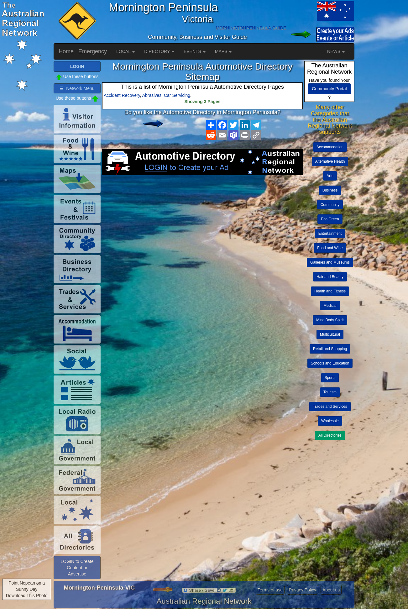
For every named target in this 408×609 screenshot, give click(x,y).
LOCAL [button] (125, 51)
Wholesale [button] (330, 421)
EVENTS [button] (195, 51)
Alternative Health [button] (330, 161)
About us (331, 589)
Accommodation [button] (329, 147)
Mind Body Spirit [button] (329, 320)
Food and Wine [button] (330, 248)
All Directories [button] (330, 435)
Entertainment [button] (330, 233)
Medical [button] (329, 305)
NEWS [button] (336, 51)
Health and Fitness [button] (330, 291)
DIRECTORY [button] (159, 51)
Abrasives (151, 95)
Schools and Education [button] (330, 363)
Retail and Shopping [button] (330, 349)
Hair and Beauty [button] (329, 277)
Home (66, 51)
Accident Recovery (122, 95)
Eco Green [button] (330, 219)
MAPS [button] (223, 51)
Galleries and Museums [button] (330, 262)
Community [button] (330, 204)
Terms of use (270, 589)
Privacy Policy (302, 589)
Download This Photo (27, 595)
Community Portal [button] (329, 88)
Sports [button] (330, 377)
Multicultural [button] (330, 334)
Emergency (92, 51)
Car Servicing (177, 95)
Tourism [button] (330, 392)
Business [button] (330, 190)
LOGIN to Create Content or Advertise (76, 567)
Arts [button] (330, 176)
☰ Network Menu (77, 88)
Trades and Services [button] (330, 406)
